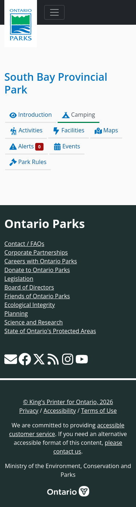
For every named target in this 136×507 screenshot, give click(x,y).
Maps (106, 130)
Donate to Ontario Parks (37, 270)
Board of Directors (29, 287)
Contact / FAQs (24, 244)
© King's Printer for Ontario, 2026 (68, 402)
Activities (25, 130)
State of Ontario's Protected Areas (50, 331)
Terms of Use (99, 411)
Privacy (28, 411)
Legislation (18, 279)
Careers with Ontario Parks (40, 261)
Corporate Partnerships (36, 252)
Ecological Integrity (29, 305)
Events (67, 146)
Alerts (26, 146)
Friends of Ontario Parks (37, 296)
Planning (16, 314)
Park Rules (27, 162)
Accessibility (60, 411)
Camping (78, 115)
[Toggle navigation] (54, 12)
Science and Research (33, 322)
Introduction (30, 115)
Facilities (68, 130)
